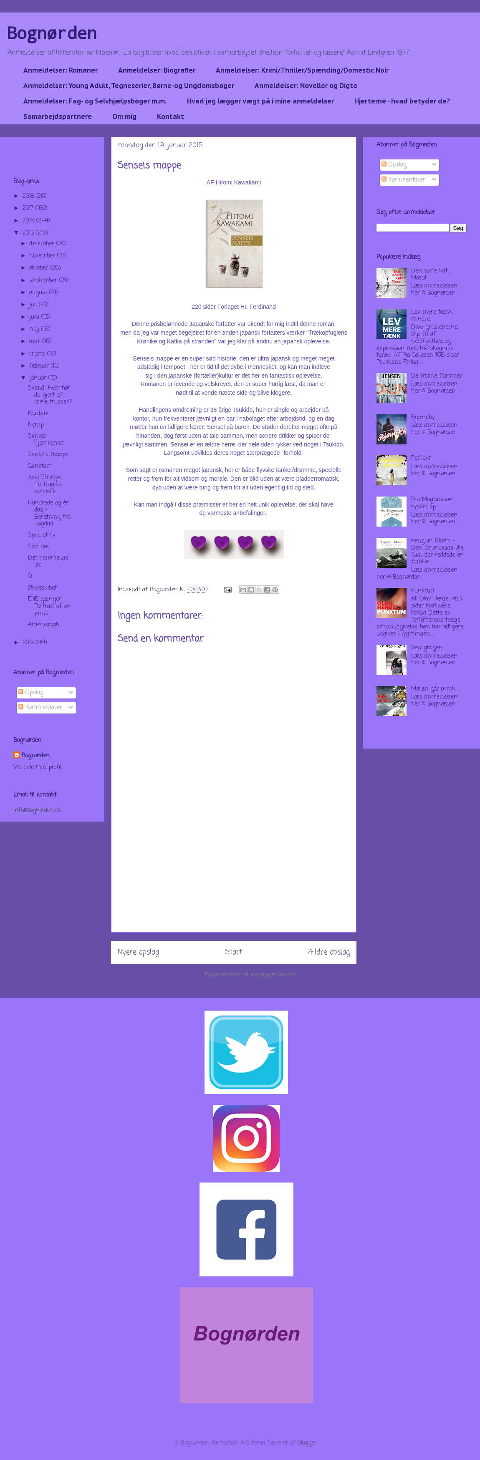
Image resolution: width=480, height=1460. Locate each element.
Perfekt (421, 458)
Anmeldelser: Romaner (60, 70)
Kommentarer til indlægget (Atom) (250, 975)
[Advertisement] (234, 884)
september (44, 280)
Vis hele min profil (37, 767)
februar (40, 366)
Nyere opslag (138, 952)
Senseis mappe (48, 454)
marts (38, 354)
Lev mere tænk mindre (431, 316)
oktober (39, 268)
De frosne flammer (436, 376)
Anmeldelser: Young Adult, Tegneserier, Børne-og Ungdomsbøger (128, 85)
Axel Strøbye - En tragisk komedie (47, 484)
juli (34, 304)
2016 (29, 221)
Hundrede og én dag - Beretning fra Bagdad (49, 513)
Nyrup (36, 425)
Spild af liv (42, 535)
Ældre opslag (329, 952)
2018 (29, 196)
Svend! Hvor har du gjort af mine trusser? (50, 395)
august (39, 292)
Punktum (423, 591)
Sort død (39, 546)
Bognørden (52, 33)
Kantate (38, 413)
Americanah (43, 624)
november (43, 256)
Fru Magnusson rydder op (431, 503)
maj (35, 329)
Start (233, 952)
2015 (29, 233)
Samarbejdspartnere (57, 116)
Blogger (307, 1443)
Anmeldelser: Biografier (156, 70)
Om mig (124, 116)
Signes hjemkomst (46, 440)
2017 (29, 208)
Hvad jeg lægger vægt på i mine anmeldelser (260, 101)
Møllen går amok (433, 689)
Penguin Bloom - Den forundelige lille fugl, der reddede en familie (437, 551)
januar (38, 378)
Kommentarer (40, 708)
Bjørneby (423, 417)
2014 (29, 642)
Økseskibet (42, 588)
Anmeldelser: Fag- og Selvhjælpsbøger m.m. (95, 101)
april (36, 341)
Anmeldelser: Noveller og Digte (306, 85)
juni (35, 317)
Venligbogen (426, 647)
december (42, 244)
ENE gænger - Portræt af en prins (49, 606)
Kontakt (170, 116)
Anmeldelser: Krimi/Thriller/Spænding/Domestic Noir (302, 70)
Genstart (39, 466)
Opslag (30, 692)
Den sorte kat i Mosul (431, 274)
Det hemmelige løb (48, 562)
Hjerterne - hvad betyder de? (402, 101)
